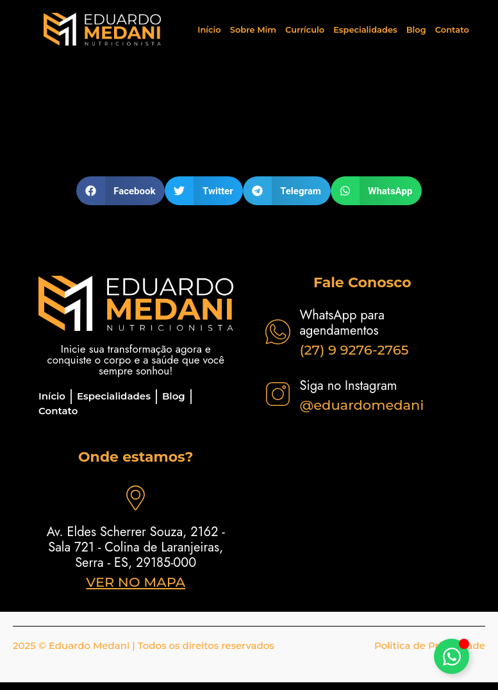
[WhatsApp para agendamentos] (277, 331)
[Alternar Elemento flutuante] (451, 656)
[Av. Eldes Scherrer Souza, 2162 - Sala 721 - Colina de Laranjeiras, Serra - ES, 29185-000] (135, 497)
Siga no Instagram (348, 385)
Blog (416, 29)
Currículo (304, 29)
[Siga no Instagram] (277, 394)
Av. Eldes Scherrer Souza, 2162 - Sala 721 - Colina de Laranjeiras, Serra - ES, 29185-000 (136, 547)
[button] (120, 190)
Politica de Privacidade (429, 645)
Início (208, 29)
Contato (452, 29)
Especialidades (365, 29)
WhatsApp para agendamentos (342, 323)
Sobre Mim (253, 29)
